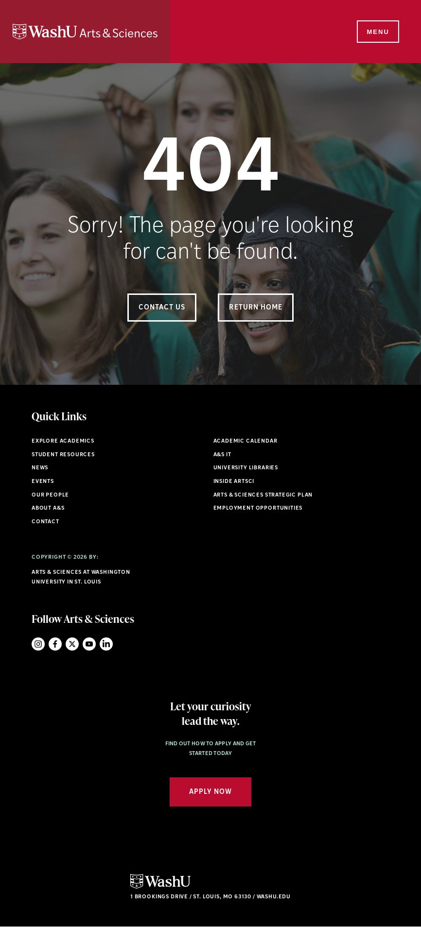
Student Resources (63, 455)
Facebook (55, 644)
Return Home (255, 307)
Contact (45, 522)
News (40, 468)
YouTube (89, 644)
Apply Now (210, 792)
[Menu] (377, 32)
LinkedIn (106, 644)
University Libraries (246, 468)
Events (43, 481)
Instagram (38, 644)
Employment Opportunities (258, 508)
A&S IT (222, 455)
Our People (50, 495)
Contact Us (162, 307)
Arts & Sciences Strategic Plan (263, 495)
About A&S (48, 508)
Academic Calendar (245, 441)
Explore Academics (63, 441)
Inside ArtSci (234, 481)
